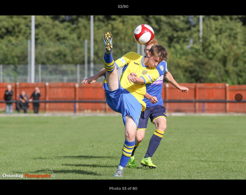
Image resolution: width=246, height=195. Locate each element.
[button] (236, 7)
